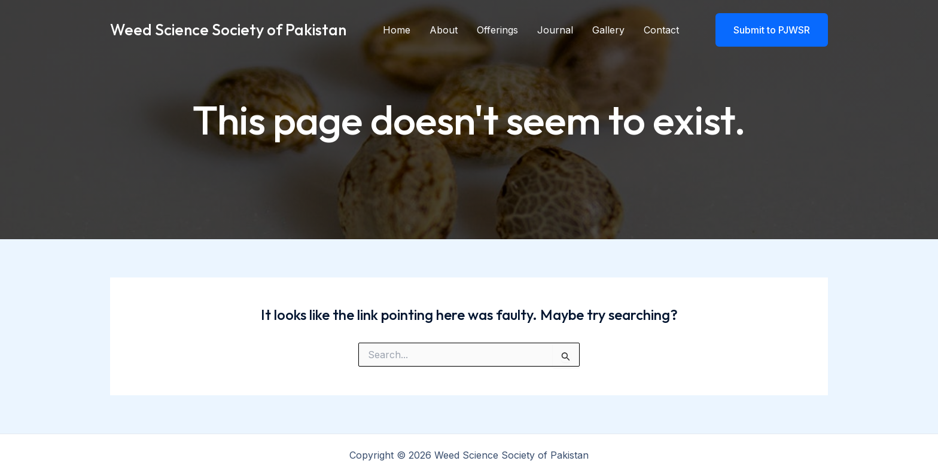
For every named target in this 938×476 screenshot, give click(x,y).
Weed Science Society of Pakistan (228, 29)
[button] (764, 30)
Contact (661, 30)
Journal (555, 30)
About (444, 30)
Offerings (497, 30)
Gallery (608, 30)
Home (396, 30)
